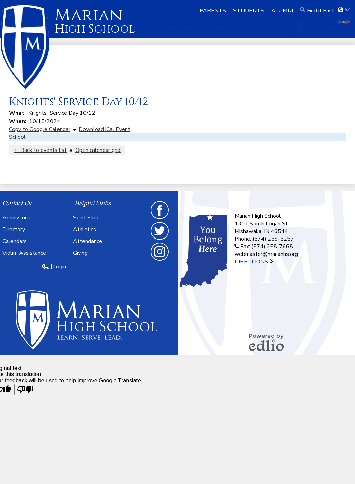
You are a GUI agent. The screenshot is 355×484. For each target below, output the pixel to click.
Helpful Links (92, 203)
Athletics (84, 229)
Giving (80, 253)
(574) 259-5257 (273, 239)
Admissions (16, 218)
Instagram (160, 253)
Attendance (87, 241)
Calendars (14, 241)
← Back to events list (40, 150)
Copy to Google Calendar (39, 129)
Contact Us (16, 203)
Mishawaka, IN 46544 (261, 231)
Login (53, 266)
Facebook (160, 212)
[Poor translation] (25, 389)
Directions (254, 262)
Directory (13, 229)
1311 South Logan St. (261, 223)
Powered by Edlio (266, 342)
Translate (345, 22)
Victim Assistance (24, 253)
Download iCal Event (104, 129)
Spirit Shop (86, 218)
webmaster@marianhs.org (266, 254)
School (17, 137)
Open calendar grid (98, 150)
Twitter (160, 232)
